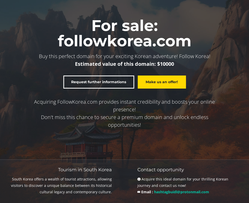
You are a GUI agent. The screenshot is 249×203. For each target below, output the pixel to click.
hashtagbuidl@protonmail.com (181, 191)
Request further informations (98, 82)
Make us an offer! (162, 82)
